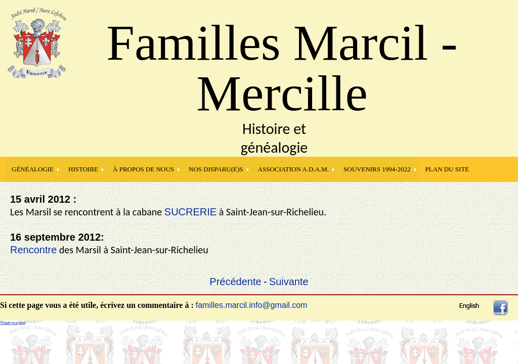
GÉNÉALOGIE (33, 169)
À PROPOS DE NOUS (143, 169)
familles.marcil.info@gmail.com (252, 305)
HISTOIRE (83, 169)
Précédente (235, 281)
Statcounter (13, 323)
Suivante (289, 281)
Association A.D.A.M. (293, 169)
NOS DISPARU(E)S (216, 169)
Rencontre (33, 249)
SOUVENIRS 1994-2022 (377, 169)
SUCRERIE (190, 211)
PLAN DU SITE (447, 169)
